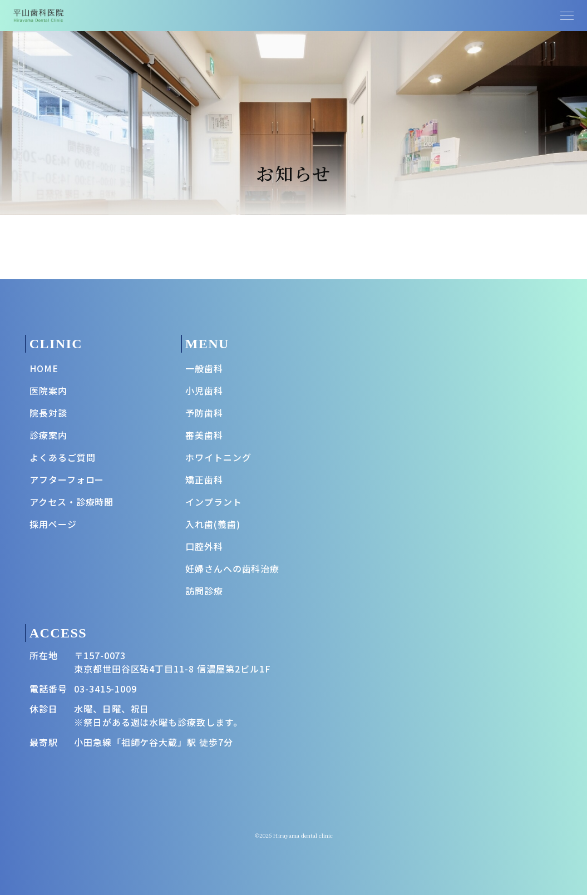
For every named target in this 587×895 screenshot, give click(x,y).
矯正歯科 (204, 479)
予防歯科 (204, 412)
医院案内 (48, 390)
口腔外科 (204, 546)
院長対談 (48, 412)
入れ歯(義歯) (212, 524)
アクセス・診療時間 (71, 501)
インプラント (213, 501)
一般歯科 (204, 368)
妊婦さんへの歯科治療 (232, 568)
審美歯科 (204, 435)
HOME (43, 368)
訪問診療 (204, 590)
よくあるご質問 (62, 457)
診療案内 (48, 435)
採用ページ (53, 524)
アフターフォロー (67, 479)
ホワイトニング (218, 457)
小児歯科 (204, 390)
